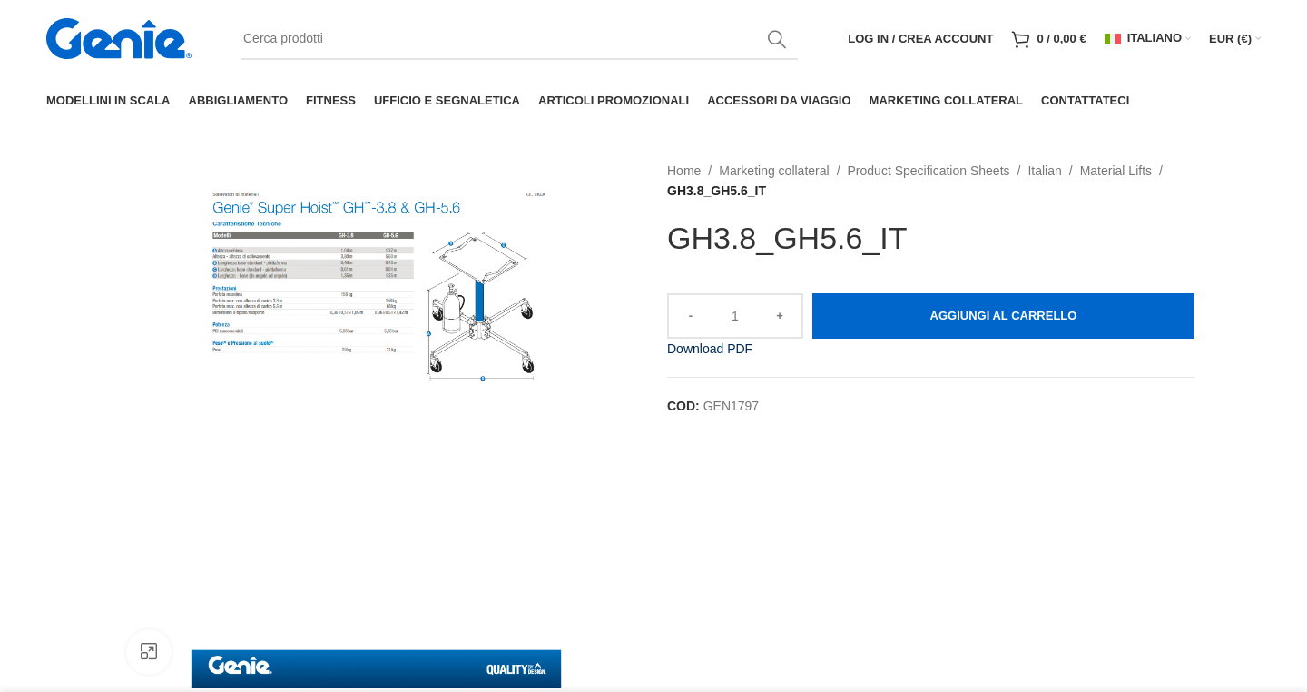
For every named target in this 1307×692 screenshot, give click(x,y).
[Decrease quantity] (689, 316)
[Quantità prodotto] (735, 316)
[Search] (519, 39)
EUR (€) (1230, 38)
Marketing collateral (774, 170)
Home (684, 170)
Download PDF (709, 348)
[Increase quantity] (780, 316)
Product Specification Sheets (929, 170)
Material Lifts (1116, 170)
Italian (1044, 170)
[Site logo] (119, 37)
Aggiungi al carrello (1003, 315)
